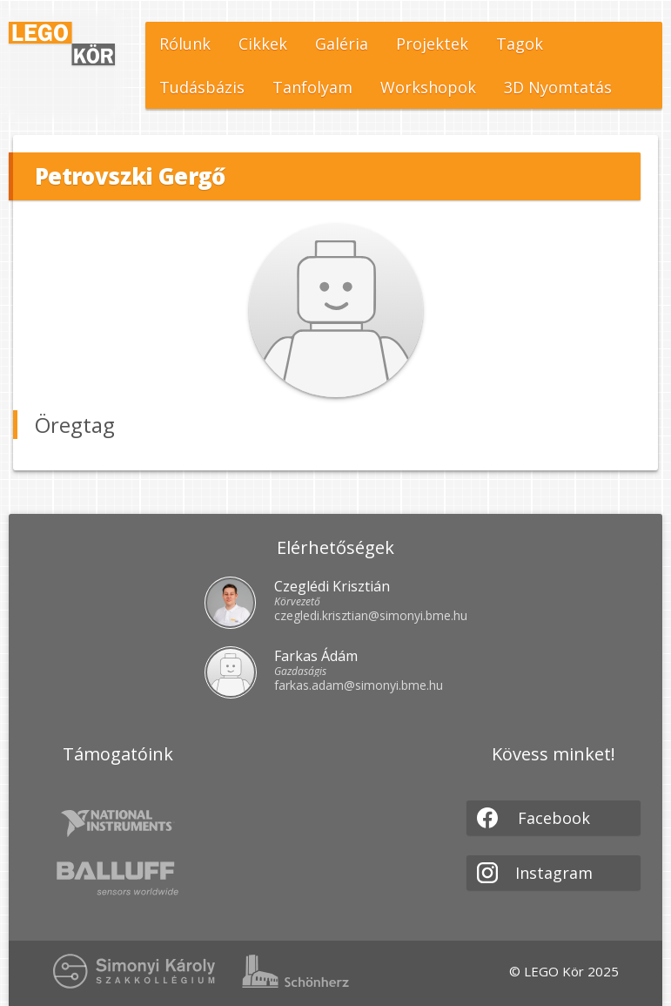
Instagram (535, 872)
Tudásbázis (202, 87)
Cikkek (262, 43)
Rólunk (185, 43)
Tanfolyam (312, 87)
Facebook (533, 817)
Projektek (432, 43)
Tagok (519, 43)
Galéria (341, 43)
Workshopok (428, 87)
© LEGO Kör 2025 (564, 971)
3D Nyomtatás (558, 87)
